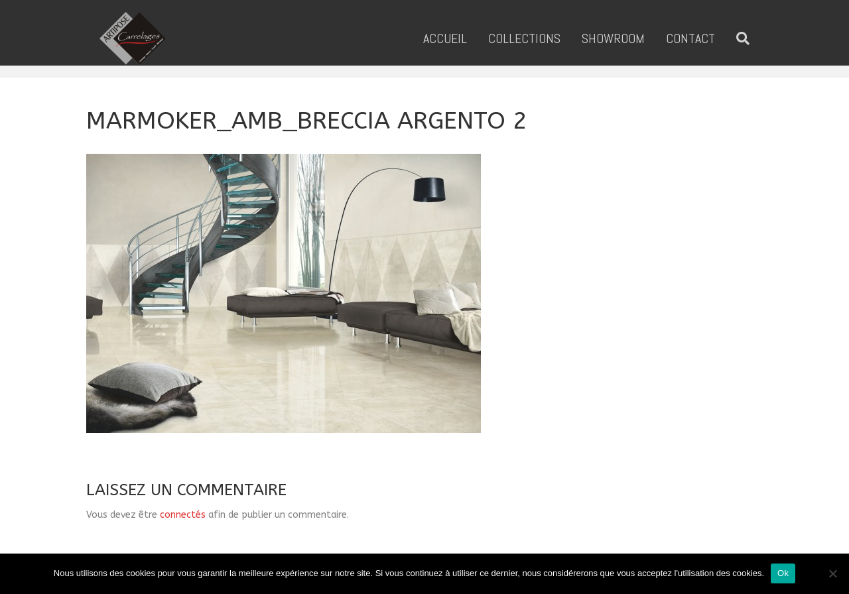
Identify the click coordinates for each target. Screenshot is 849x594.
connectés (183, 514)
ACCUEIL (458, 38)
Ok (783, 573)
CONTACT (703, 38)
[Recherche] (751, 38)
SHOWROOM (626, 38)
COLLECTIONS (537, 38)
